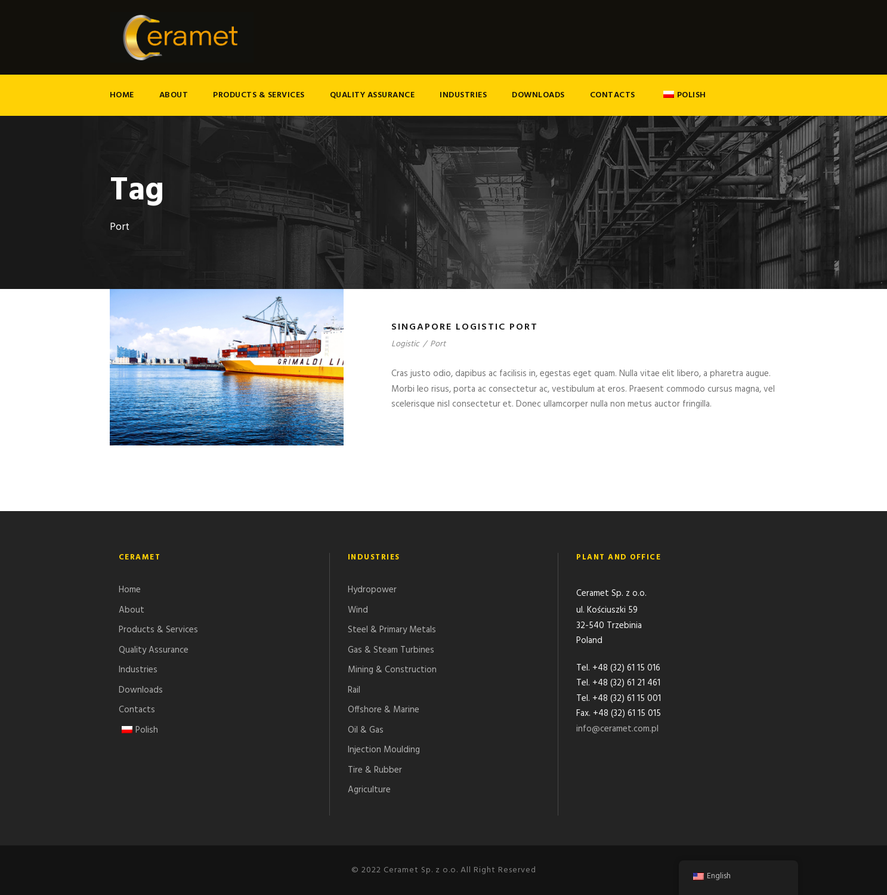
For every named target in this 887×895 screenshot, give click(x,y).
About (173, 95)
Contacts (612, 95)
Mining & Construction (392, 670)
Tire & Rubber (375, 770)
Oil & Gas (366, 730)
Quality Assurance (372, 95)
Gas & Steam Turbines (391, 650)
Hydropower (372, 590)
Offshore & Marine (383, 710)
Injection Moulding (384, 750)
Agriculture (369, 790)
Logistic (405, 344)
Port (438, 344)
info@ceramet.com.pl (617, 730)
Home (122, 95)
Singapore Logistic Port (464, 327)
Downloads (538, 95)
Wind (358, 610)
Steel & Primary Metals (392, 630)
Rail (354, 690)
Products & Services (259, 95)
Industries (463, 95)
